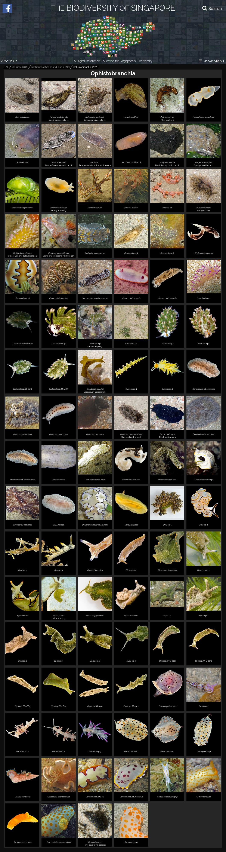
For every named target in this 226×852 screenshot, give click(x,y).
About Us (9, 61)
